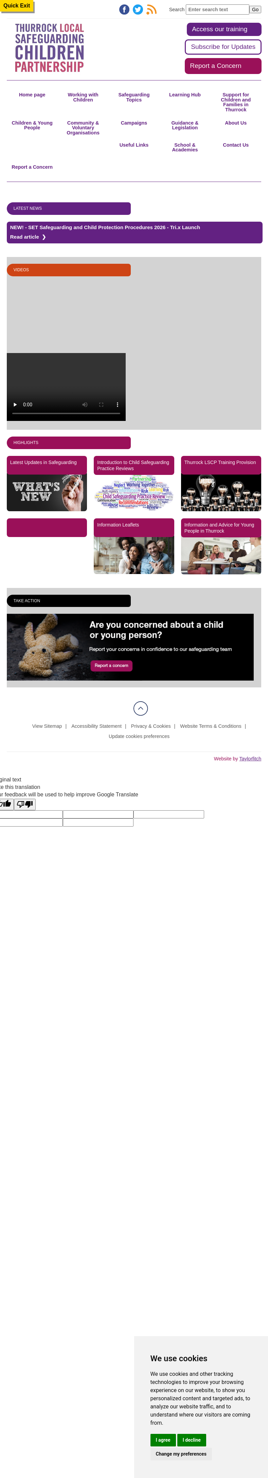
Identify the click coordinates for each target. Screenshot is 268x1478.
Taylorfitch (250, 758)
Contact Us (236, 145)
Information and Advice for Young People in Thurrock (219, 528)
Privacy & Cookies (151, 726)
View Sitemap (47, 726)
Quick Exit (16, 5)
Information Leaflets (118, 525)
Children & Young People (32, 125)
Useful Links (134, 145)
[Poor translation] (25, 804)
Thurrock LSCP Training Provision (220, 462)
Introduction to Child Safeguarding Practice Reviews (133, 465)
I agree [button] (163, 1440)
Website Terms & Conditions (210, 726)
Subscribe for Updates (223, 46)
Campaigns (134, 123)
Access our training (219, 29)
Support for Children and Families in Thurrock (236, 102)
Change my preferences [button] (181, 1454)
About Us (236, 123)
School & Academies (185, 147)
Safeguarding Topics (134, 97)
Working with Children (83, 97)
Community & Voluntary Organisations (83, 127)
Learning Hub (185, 94)
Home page (32, 94)
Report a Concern (215, 65)
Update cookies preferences (139, 736)
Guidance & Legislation (184, 125)
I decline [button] (192, 1440)
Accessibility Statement (96, 726)
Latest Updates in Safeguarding (43, 462)
